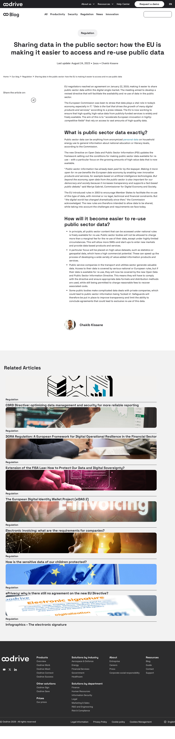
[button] (6, 100)
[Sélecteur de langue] (170, 4)
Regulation (27, 76)
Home (6, 76)
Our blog (15, 76)
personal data (130, 139)
